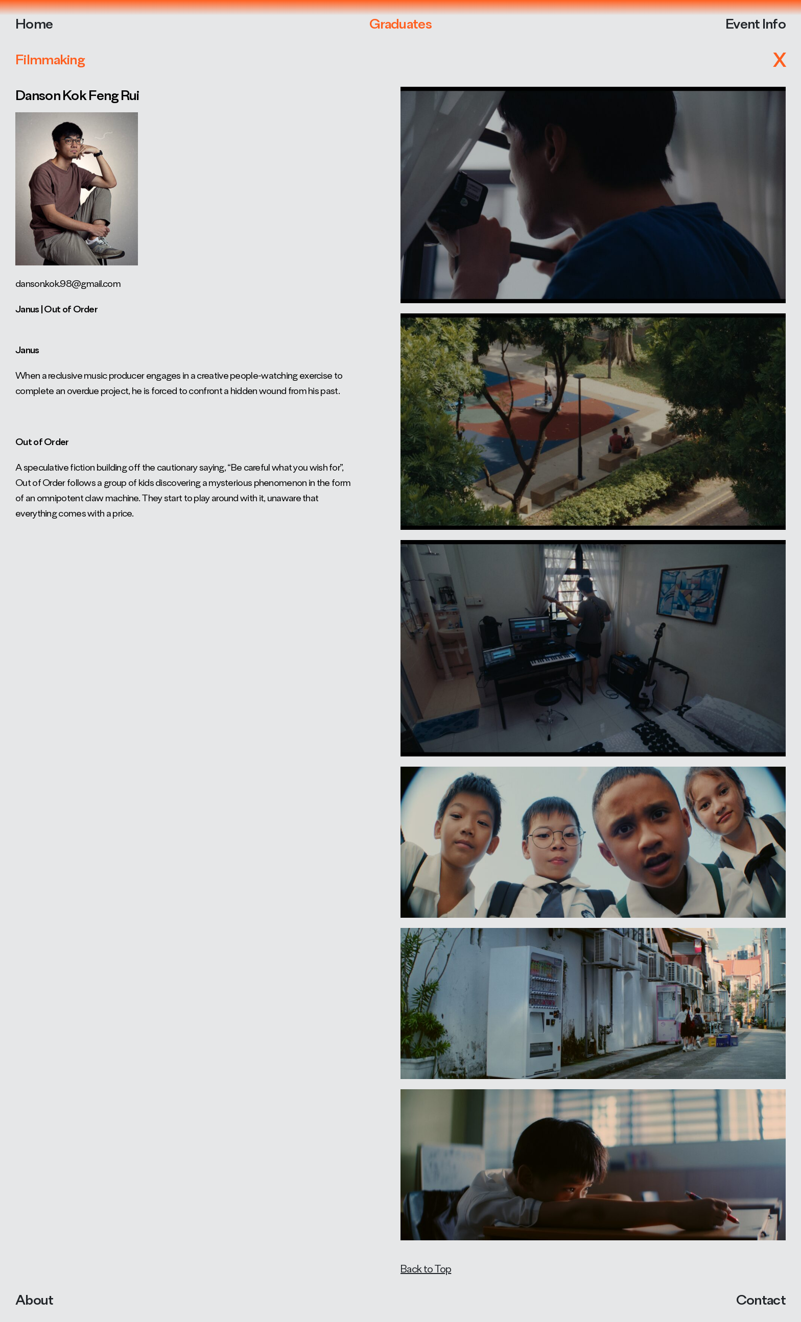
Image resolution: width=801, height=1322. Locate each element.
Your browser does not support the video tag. (400, 661)
